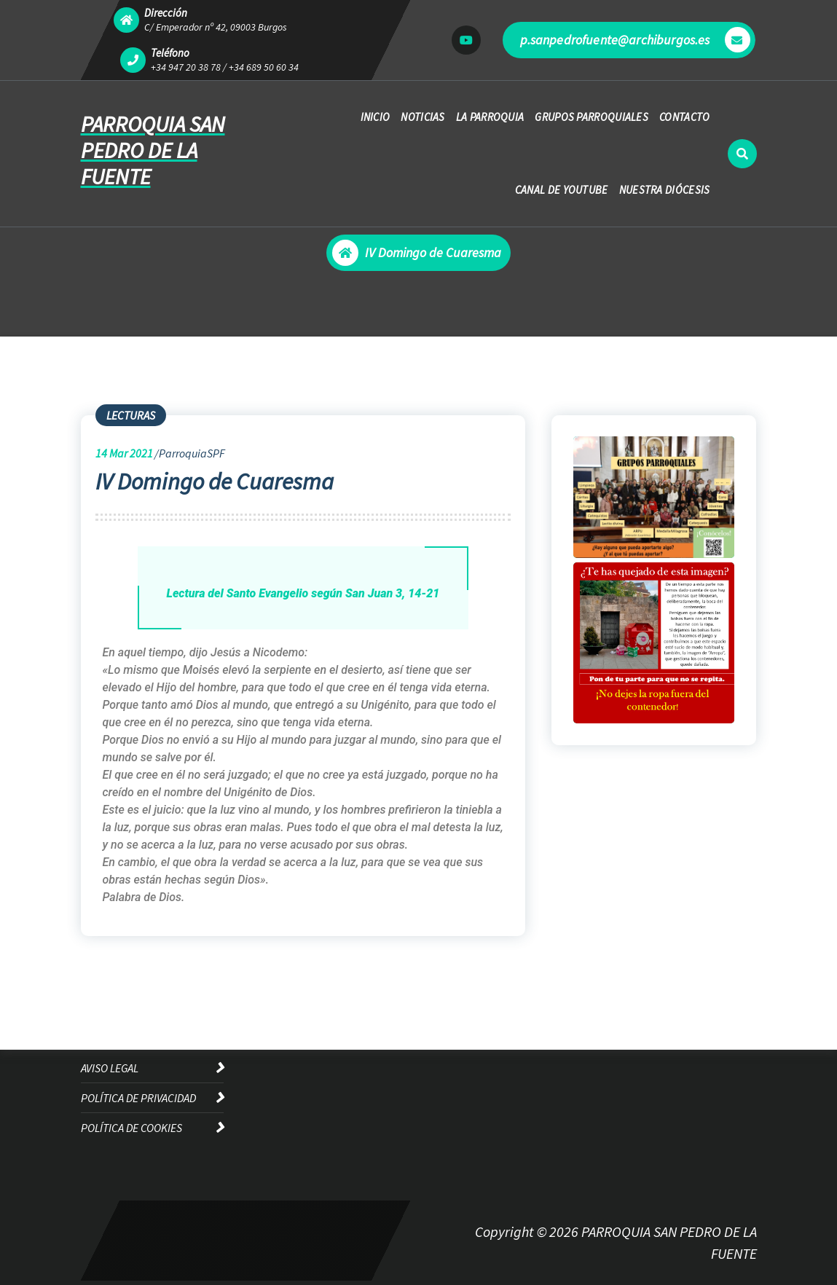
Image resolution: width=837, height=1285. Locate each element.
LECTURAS (130, 415)
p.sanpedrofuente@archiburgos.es (635, 39)
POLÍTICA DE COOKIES (131, 1127)
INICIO (375, 117)
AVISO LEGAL (109, 1068)
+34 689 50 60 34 (264, 67)
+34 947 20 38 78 (186, 67)
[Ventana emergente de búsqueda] (742, 153)
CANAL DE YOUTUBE (561, 190)
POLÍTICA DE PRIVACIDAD (138, 1098)
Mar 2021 (124, 453)
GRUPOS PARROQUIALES (591, 117)
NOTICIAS (422, 117)
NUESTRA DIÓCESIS (664, 190)
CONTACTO (684, 117)
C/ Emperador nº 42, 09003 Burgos (215, 27)
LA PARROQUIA (490, 117)
